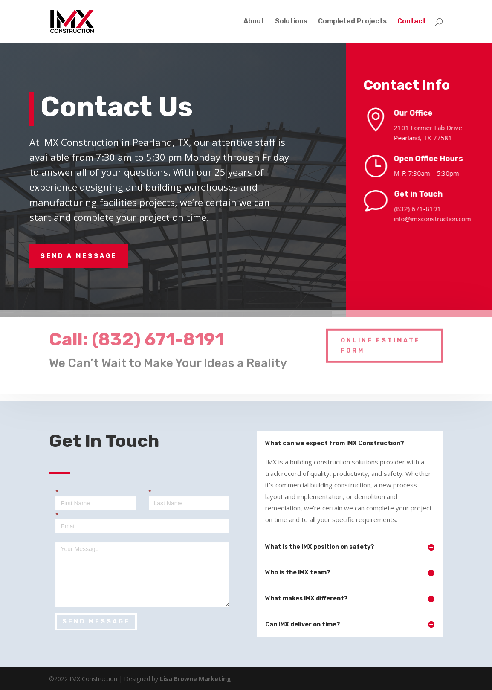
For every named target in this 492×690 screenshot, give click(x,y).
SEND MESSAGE (96, 621)
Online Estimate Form (380, 339)
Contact (411, 21)
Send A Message (79, 256)
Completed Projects (352, 21)
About (253, 21)
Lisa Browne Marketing (195, 679)
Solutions (291, 21)
